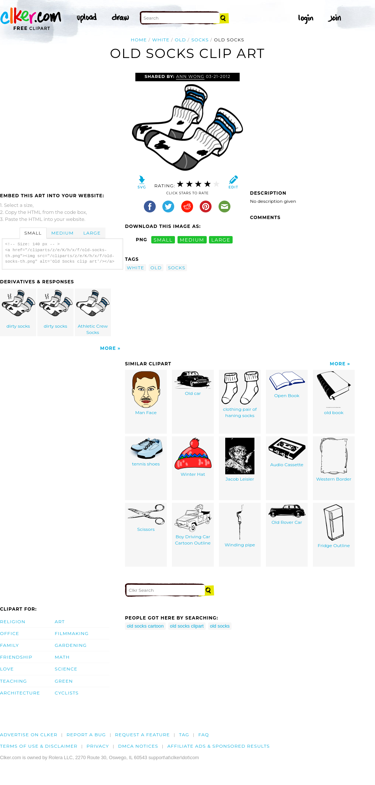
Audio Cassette (286, 452)
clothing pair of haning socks (240, 394)
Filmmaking (72, 633)
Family (9, 645)
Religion (13, 621)
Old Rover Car (286, 514)
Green (64, 681)
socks (200, 39)
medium (192, 239)
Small (33, 233)
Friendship (16, 657)
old (180, 39)
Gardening (71, 645)
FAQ (203, 734)
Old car (193, 383)
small (163, 239)
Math (62, 657)
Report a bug (86, 734)
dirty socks (18, 309)
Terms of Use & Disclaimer (39, 746)
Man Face (146, 393)
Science (66, 669)
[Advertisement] (62, 128)
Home (139, 39)
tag (184, 734)
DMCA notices (138, 746)
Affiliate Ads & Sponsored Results (218, 746)
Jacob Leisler (239, 460)
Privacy (98, 746)
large (220, 239)
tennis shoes (146, 452)
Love (7, 669)
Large (92, 233)
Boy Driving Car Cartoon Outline (193, 525)
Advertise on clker (28, 734)
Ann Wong (190, 76)
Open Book (286, 384)
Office (9, 633)
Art (60, 621)
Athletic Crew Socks (92, 312)
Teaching (13, 681)
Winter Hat (193, 457)
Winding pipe (239, 525)
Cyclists (67, 693)
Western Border (333, 460)
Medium (62, 233)
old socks (220, 626)
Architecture (20, 693)
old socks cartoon (145, 626)
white (161, 39)
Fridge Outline (334, 526)
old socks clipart (187, 626)
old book (334, 393)
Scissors (146, 518)
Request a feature (142, 734)
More (108, 348)
